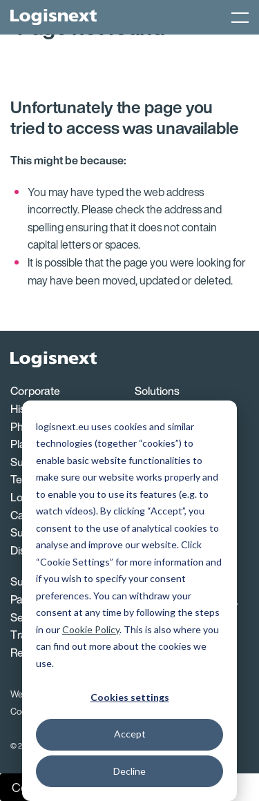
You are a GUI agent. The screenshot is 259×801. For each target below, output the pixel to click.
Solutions (157, 391)
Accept (130, 734)
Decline (129, 771)
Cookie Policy (90, 629)
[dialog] (129, 600)
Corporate (35, 391)
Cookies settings (129, 697)
